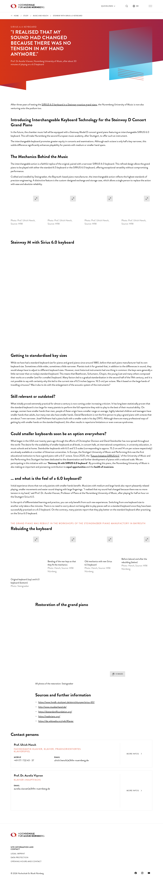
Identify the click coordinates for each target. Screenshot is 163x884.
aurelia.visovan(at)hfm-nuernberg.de (32, 786)
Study (25, 16)
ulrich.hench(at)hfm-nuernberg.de (71, 756)
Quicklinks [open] (108, 6)
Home (16, 16)
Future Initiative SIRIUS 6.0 (105, 466)
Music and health (40, 16)
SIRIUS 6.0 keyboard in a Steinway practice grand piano (69, 115)
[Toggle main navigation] (150, 6)
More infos (135, 750)
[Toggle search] (127, 6)
